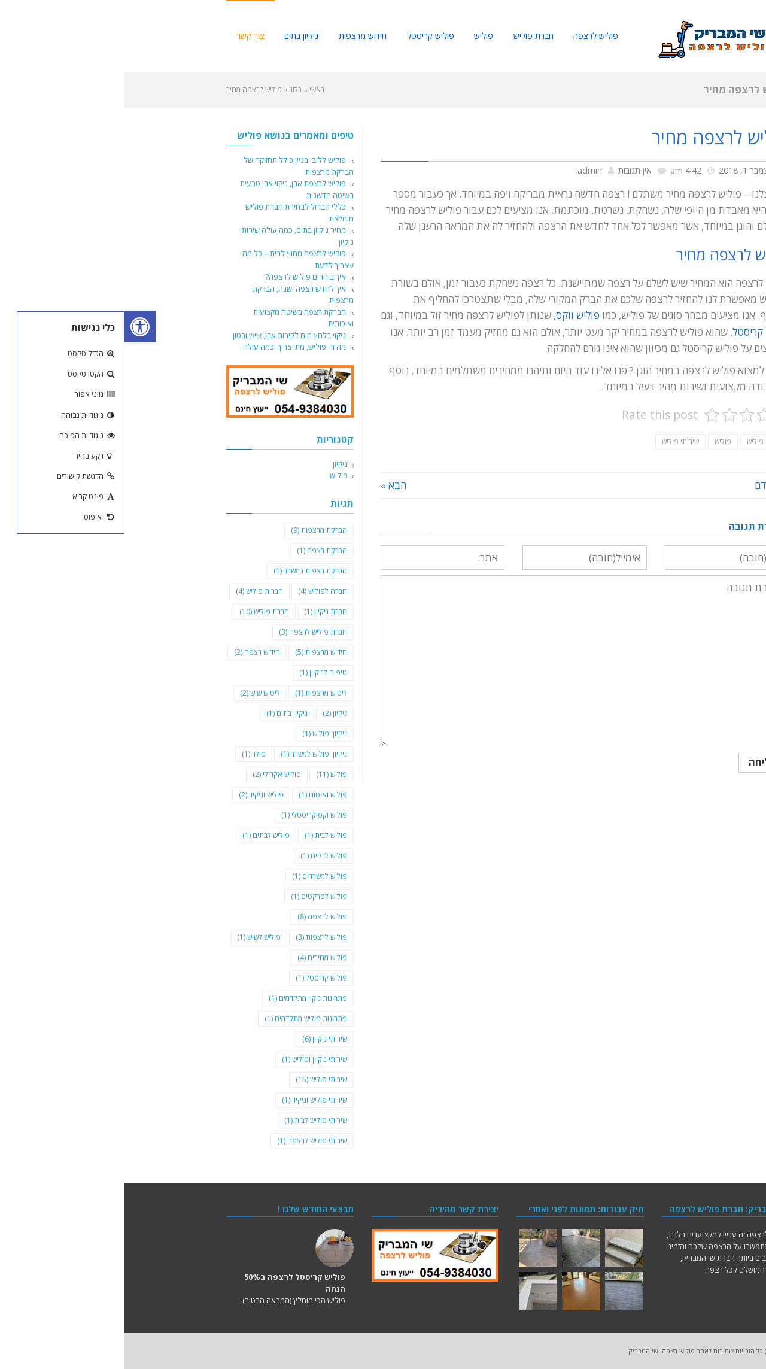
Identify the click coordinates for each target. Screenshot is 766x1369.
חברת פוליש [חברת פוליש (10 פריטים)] (140, 611)
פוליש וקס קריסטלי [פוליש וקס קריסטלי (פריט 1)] (190, 815)
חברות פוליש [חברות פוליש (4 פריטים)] (135, 591)
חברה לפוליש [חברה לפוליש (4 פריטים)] (198, 591)
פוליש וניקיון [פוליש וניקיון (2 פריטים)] (136, 795)
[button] (15, 326)
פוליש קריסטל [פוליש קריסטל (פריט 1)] (197, 978)
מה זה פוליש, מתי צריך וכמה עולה (169, 346)
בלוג (171, 89)
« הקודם (647, 485)
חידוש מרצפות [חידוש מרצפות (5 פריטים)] (197, 652)
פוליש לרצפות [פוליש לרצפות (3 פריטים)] (197, 937)
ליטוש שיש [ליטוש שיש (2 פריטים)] (135, 693)
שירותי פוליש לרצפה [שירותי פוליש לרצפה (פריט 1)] (188, 1141)
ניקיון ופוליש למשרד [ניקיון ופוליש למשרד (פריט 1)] (189, 754)
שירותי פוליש (555, 441)
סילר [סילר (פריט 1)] (129, 754)
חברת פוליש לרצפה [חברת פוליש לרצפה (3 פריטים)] (188, 632)
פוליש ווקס (453, 315)
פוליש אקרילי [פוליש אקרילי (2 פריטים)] (152, 774)
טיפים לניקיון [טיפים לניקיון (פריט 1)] (199, 672)
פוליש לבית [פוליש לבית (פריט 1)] (201, 835)
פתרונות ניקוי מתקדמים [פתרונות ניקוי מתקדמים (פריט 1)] (183, 998)
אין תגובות (510, 170)
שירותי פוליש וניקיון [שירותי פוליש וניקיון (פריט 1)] (190, 1100)
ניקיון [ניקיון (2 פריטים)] (210, 713)
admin (465, 170)
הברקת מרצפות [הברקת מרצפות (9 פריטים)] (194, 530)
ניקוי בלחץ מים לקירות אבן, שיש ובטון (164, 335)
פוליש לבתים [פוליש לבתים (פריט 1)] (141, 835)
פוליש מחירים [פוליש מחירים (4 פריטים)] (198, 957)
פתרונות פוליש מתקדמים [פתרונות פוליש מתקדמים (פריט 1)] (181, 1018)
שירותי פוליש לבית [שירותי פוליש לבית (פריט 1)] (191, 1120)
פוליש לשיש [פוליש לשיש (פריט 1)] (134, 937)
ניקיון (215, 464)
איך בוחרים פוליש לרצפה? (181, 276)
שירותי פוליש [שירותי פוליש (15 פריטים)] (197, 1079)
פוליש (598, 441)
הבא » (269, 485)
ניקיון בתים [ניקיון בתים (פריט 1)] (162, 713)
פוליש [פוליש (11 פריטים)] (207, 774)
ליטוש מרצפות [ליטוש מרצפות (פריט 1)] (197, 693)
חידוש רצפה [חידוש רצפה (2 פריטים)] (133, 652)
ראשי (192, 89)
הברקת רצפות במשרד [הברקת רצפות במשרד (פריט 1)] (186, 571)
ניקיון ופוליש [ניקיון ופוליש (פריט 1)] (200, 733)
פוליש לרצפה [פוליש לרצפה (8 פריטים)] (198, 917)
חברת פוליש (640, 441)
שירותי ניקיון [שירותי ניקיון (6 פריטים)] (200, 1039)
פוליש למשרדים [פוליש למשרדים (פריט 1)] (195, 876)
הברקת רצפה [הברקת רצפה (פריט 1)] (197, 550)
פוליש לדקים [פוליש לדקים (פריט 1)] (199, 856)
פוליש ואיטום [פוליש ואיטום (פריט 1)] (198, 795)
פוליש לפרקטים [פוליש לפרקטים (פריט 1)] (194, 896)
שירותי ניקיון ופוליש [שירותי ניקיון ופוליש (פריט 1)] (190, 1059)
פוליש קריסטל (636, 332)
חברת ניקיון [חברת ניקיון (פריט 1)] (201, 611)
